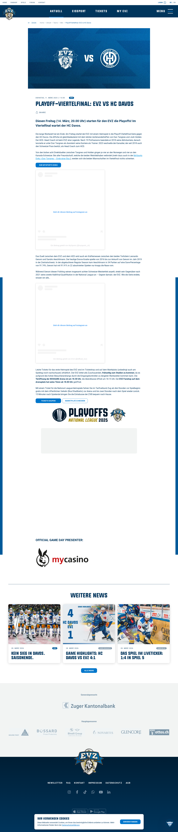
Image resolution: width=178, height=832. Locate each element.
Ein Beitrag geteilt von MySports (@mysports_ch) (70, 245)
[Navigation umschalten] (165, 11)
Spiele (23, 2)
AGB (128, 783)
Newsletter (55, 783)
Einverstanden (130, 822)
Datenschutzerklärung (71, 825)
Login (162, 2)
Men (71, 97)
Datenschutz (114, 783)
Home (5, 2)
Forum (32, 2)
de (171, 2)
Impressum (95, 783)
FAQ (68, 783)
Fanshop (13, 2)
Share (41, 112)
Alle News (89, 671)
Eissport (79, 11)
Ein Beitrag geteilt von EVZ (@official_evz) (70, 359)
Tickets (101, 11)
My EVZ (122, 11)
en (174, 2)
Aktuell (56, 11)
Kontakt (41, 2)
